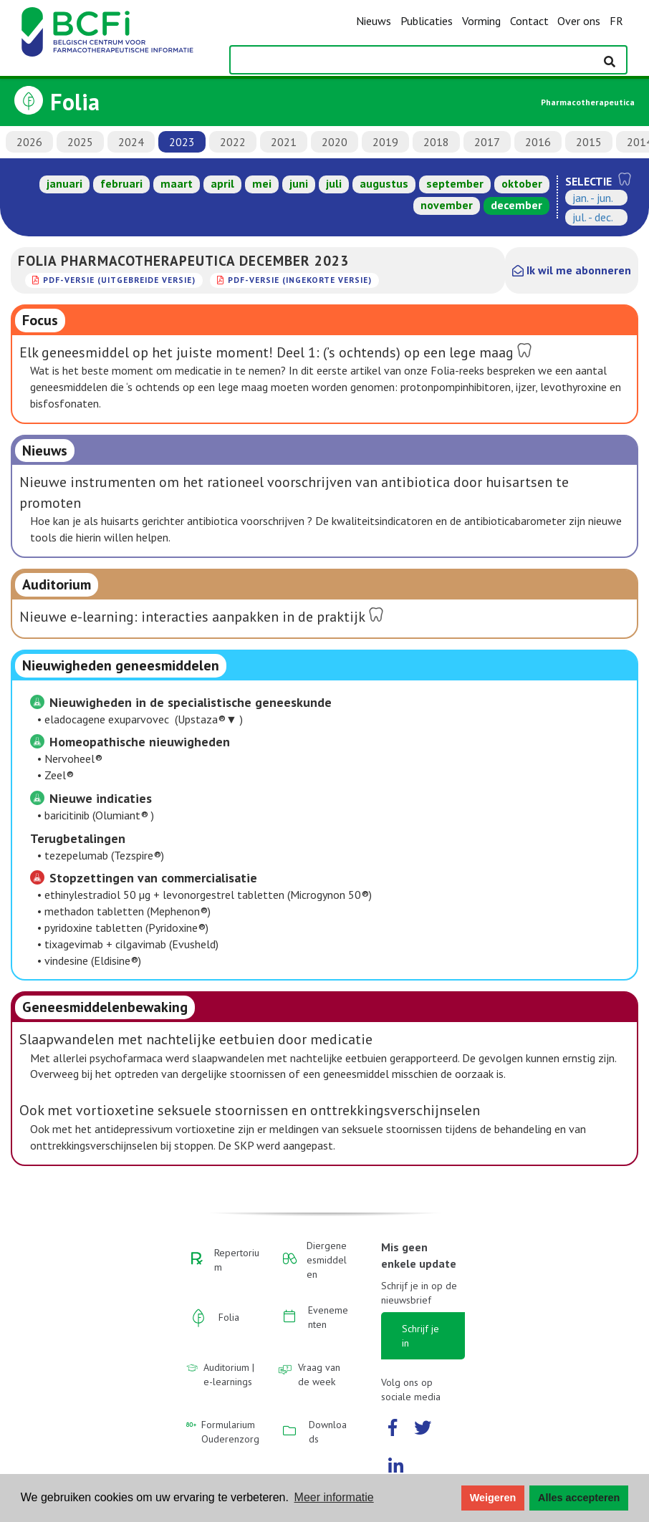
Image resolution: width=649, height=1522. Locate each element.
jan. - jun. (592, 198)
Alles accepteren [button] (579, 1497)
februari (121, 183)
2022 (233, 142)
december (516, 205)
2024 (131, 142)
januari (64, 183)
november (446, 205)
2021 (284, 142)
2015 (589, 142)
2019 (385, 142)
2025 (80, 142)
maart (176, 183)
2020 (334, 142)
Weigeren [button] (493, 1497)
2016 (538, 142)
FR (616, 21)
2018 (436, 142)
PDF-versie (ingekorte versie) (300, 279)
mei (261, 183)
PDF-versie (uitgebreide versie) (119, 279)
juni (298, 183)
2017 (487, 142)
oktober (521, 183)
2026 (29, 142)
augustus (384, 183)
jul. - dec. (592, 217)
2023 (182, 142)
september (455, 183)
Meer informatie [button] (334, 1497)
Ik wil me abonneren (571, 270)
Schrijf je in (420, 1335)
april (222, 183)
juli (334, 183)
